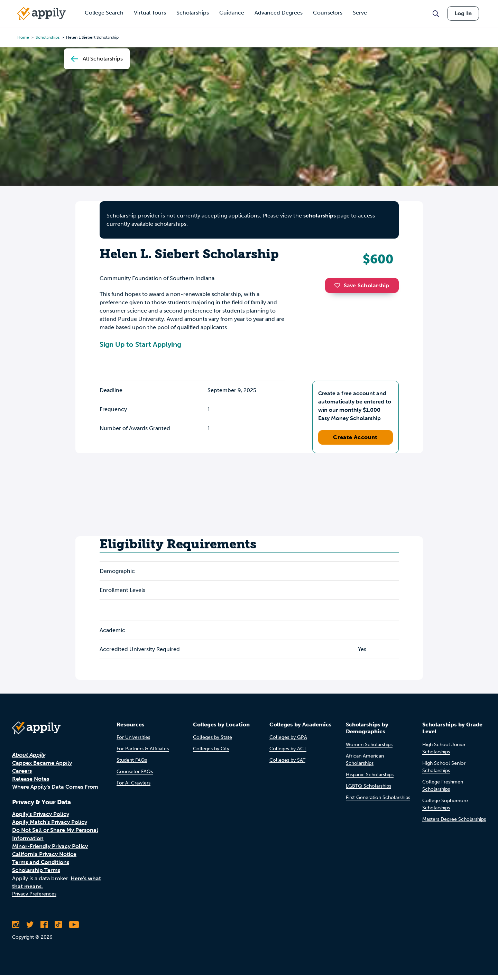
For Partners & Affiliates (143, 749)
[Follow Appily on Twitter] (30, 924)
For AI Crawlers (133, 783)
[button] (338, 285)
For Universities (133, 737)
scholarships (319, 215)
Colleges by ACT (287, 749)
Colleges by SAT (287, 760)
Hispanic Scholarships (370, 775)
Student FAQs (132, 760)
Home (23, 37)
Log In (463, 13)
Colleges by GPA (288, 737)
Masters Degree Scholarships (454, 819)
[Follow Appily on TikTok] (58, 924)
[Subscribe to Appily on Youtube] (74, 924)
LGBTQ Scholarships (368, 786)
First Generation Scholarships (378, 797)
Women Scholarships (369, 745)
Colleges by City (211, 749)
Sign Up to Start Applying (140, 344)
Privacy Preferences (34, 894)
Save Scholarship (361, 285)
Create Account (355, 437)
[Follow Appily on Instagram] (15, 924)
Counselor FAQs (135, 771)
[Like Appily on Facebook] (44, 924)
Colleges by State (212, 737)
